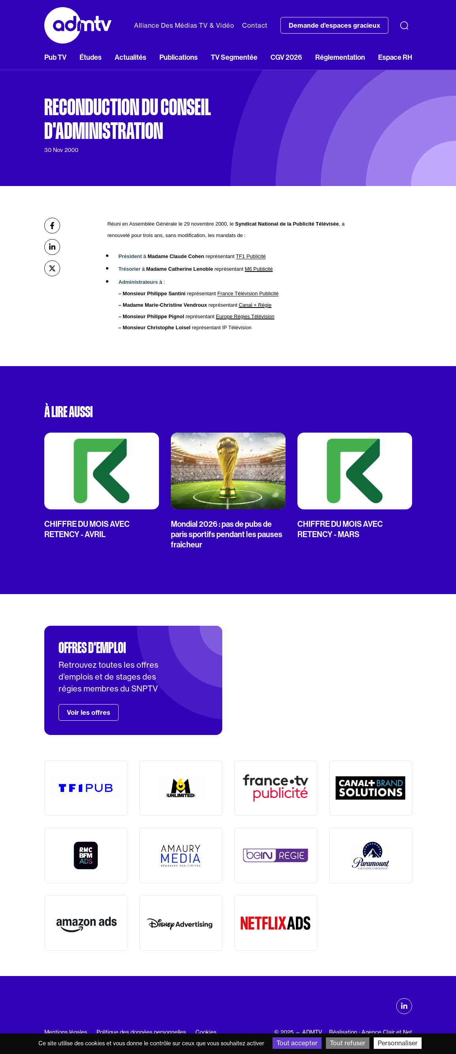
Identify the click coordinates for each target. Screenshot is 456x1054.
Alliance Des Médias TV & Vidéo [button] (184, 25)
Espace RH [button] (395, 57)
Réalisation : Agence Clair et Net (370, 1032)
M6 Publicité (259, 269)
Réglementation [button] (340, 57)
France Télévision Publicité (247, 293)
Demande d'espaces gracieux (334, 25)
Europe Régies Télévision (245, 316)
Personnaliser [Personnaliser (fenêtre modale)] (398, 1043)
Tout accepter (297, 1043)
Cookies (205, 1032)
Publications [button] (178, 57)
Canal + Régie (255, 305)
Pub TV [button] (55, 57)
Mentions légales (65, 1032)
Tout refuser (347, 1043)
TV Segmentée (234, 57)
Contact (255, 25)
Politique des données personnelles (141, 1032)
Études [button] (90, 57)
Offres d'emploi (92, 647)
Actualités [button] (130, 57)
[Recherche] (404, 25)
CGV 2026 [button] (286, 57)
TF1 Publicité (251, 256)
